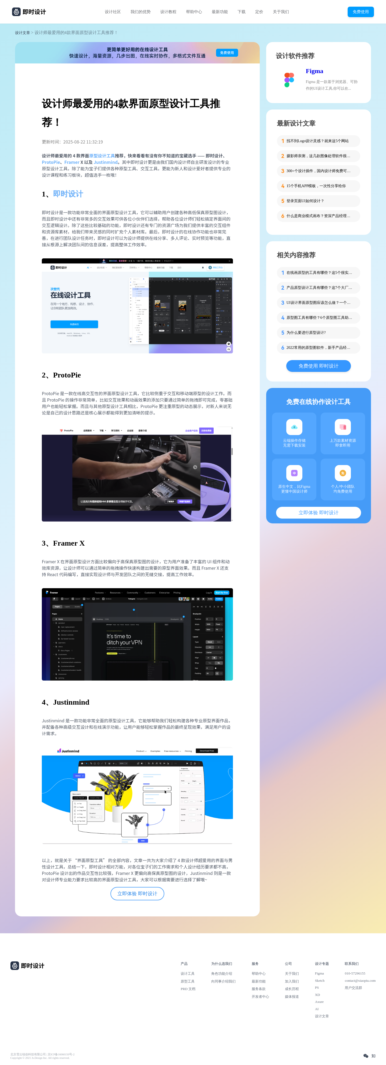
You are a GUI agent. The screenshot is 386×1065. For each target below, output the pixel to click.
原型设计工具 (102, 155)
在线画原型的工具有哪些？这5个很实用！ (320, 273)
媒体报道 (292, 997)
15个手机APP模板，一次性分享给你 (316, 186)
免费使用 (361, 11)
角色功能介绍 (221, 974)
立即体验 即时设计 (137, 893)
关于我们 (281, 12)
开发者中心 (260, 997)
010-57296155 (355, 973)
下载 (241, 12)
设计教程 (168, 12)
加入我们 (292, 981)
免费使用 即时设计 (319, 366)
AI (317, 1009)
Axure (319, 1002)
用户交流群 (353, 988)
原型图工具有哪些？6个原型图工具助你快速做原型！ (320, 318)
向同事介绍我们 (223, 981)
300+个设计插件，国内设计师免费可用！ (320, 171)
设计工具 (188, 974)
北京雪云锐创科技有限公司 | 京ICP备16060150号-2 (42, 1054)
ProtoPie (51, 162)
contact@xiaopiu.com (360, 981)
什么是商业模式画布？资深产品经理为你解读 (320, 216)
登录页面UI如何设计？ (305, 201)
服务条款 (259, 989)
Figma (314, 70)
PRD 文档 (188, 989)
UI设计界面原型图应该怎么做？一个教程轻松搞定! (320, 303)
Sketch (320, 981)
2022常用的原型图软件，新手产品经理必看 (320, 348)
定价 (259, 12)
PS (317, 987)
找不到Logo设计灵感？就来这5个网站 (318, 141)
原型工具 (188, 981)
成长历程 (292, 989)
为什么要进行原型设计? (306, 333)
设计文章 (22, 33)
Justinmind (106, 162)
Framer (72, 162)
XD (317, 995)
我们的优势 (141, 12)
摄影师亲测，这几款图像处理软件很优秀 (320, 156)
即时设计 (68, 194)
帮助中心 (194, 12)
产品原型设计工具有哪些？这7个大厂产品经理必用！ (320, 288)
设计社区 (113, 12)
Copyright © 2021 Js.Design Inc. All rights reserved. (40, 1057)
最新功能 (220, 12)
